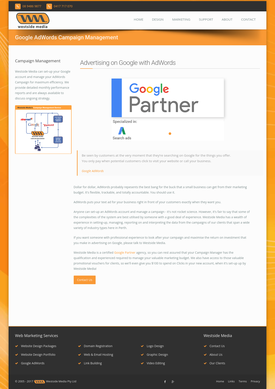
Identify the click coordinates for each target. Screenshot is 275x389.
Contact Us (84, 280)
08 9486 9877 (32, 6)
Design (157, 19)
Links (231, 381)
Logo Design (152, 346)
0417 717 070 (63, 6)
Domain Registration (95, 346)
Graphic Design (154, 354)
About (227, 19)
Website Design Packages (35, 346)
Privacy (255, 381)
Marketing (181, 19)
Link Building (90, 363)
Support (206, 19)
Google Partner (125, 252)
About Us (213, 354)
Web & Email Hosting (95, 354)
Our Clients (214, 363)
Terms (243, 381)
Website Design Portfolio (35, 354)
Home (139, 19)
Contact (248, 19)
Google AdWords (29, 363)
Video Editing (153, 363)
